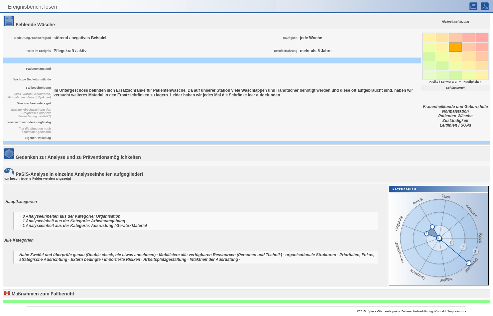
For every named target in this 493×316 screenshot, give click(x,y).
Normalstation (455, 111)
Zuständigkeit (455, 120)
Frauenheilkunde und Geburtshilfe (455, 106)
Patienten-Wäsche (455, 116)
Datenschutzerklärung (417, 311)
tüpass (371, 311)
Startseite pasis (389, 311)
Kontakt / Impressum (449, 311)
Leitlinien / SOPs (455, 125)
